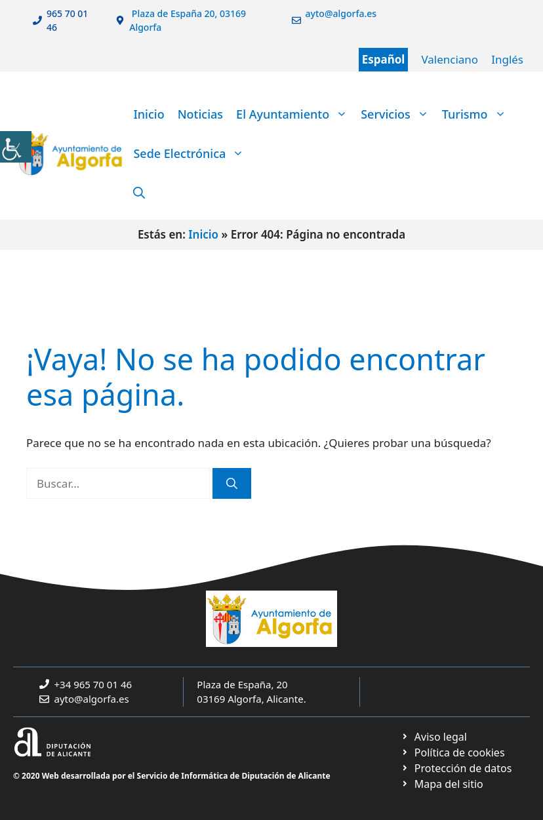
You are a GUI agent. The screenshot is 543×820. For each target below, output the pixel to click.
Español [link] (383, 59)
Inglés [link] (507, 59)
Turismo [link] (477, 114)
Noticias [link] (200, 114)
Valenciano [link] (449, 59)
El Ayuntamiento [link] (295, 114)
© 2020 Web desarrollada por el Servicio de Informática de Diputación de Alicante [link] (172, 775)
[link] (15, 147)
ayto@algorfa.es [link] (91, 698)
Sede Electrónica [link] (192, 153)
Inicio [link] (148, 114)
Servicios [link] (398, 114)
